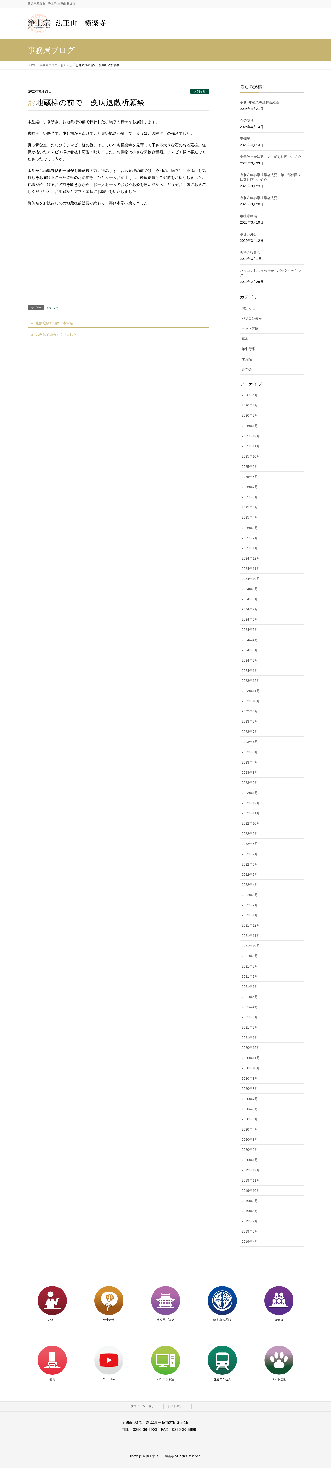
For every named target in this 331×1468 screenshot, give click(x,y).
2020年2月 (250, 1150)
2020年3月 (250, 1139)
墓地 (245, 339)
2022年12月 (251, 803)
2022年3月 (250, 895)
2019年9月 (250, 1201)
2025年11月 (251, 446)
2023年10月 (251, 701)
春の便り (247, 120)
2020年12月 (251, 1048)
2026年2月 (250, 415)
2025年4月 (250, 517)
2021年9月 (250, 956)
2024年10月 (251, 579)
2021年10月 (251, 946)
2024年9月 (250, 589)
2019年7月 (250, 1221)
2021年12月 (251, 925)
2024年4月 (250, 640)
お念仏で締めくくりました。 (58, 334)
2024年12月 (251, 558)
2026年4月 (250, 395)
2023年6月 (250, 742)
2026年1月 (250, 426)
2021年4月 (250, 1007)
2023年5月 (250, 752)
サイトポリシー (177, 1406)
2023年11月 (251, 691)
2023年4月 (250, 762)
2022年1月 (250, 915)
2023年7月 (250, 732)
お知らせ (200, 91)
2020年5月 (250, 1119)
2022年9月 (250, 834)
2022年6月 (250, 864)
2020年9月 (250, 1078)
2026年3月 (250, 405)
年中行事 (248, 349)
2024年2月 (250, 660)
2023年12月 (251, 681)
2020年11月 (251, 1058)
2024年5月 (250, 630)
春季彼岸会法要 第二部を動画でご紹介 (270, 157)
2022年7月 (250, 854)
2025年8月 (250, 477)
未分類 (247, 359)
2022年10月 (251, 823)
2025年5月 (250, 507)
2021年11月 (251, 935)
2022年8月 (250, 844)
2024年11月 (251, 568)
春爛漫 (245, 139)
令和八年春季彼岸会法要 (258, 198)
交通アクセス (222, 1379)
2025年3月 (250, 528)
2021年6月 (250, 987)
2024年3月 (250, 650)
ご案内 (52, 1319)
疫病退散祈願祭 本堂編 (54, 323)
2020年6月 (250, 1109)
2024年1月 (250, 670)
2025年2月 (250, 538)
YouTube (109, 1379)
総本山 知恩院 (222, 1319)
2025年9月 (250, 467)
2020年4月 (250, 1129)
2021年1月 (250, 1037)
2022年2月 (250, 905)
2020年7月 (250, 1099)
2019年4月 (250, 1241)
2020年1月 (250, 1160)
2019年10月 (251, 1191)
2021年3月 (250, 1017)
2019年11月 (251, 1180)
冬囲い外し (248, 234)
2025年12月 (251, 436)
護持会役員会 (250, 252)
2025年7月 (250, 487)
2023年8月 (250, 721)
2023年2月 (250, 783)
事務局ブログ (165, 1319)
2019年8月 (250, 1211)
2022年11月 (251, 813)
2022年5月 (250, 874)
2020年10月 (251, 1068)
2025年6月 (250, 497)
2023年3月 (250, 772)
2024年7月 (250, 609)
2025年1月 (250, 548)
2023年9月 (250, 711)
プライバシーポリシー (145, 1406)
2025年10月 (251, 456)
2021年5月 (250, 997)
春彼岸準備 (248, 216)
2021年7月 (250, 976)
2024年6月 (250, 619)
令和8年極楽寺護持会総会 (259, 102)
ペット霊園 (250, 328)
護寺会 (247, 369)
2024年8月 (250, 599)
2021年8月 (250, 966)
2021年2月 (250, 1027)
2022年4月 (250, 885)
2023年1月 (250, 793)
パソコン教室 (252, 318)
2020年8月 (250, 1089)
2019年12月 (251, 1170)
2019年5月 (250, 1231)
